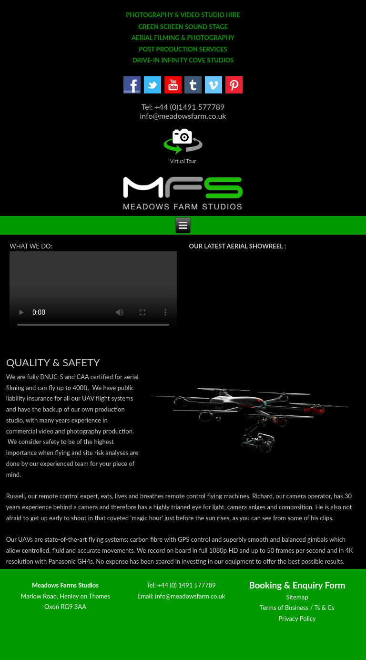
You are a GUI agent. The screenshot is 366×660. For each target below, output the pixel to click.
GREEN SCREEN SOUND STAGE (183, 27)
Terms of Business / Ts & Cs (297, 607)
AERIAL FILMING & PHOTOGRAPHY (183, 37)
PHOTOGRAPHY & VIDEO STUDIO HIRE (183, 15)
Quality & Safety (53, 362)
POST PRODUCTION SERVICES (183, 49)
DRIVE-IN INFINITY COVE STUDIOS (183, 60)
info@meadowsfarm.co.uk (190, 596)
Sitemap (297, 597)
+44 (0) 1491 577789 (186, 585)
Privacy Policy (296, 618)
